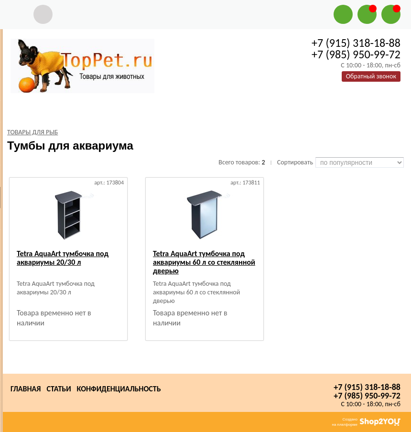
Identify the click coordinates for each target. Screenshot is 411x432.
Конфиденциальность (119, 388)
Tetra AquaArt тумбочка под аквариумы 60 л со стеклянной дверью (204, 262)
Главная (26, 388)
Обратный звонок (371, 76)
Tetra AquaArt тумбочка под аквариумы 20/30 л (62, 258)
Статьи (58, 388)
